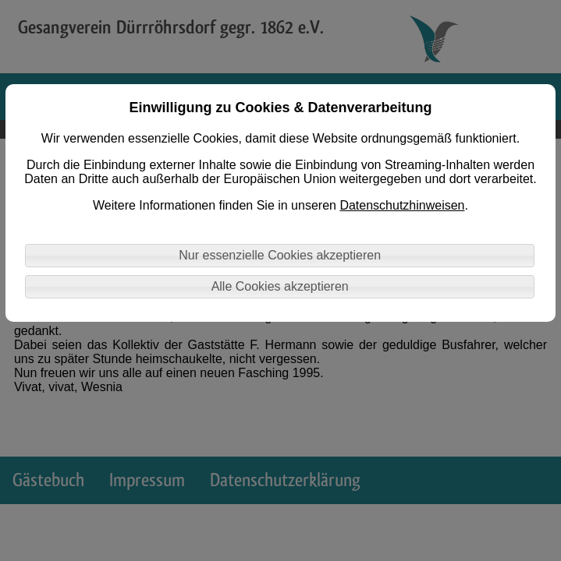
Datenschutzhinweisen (401, 205)
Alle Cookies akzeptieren (280, 286)
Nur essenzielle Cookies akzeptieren (280, 255)
